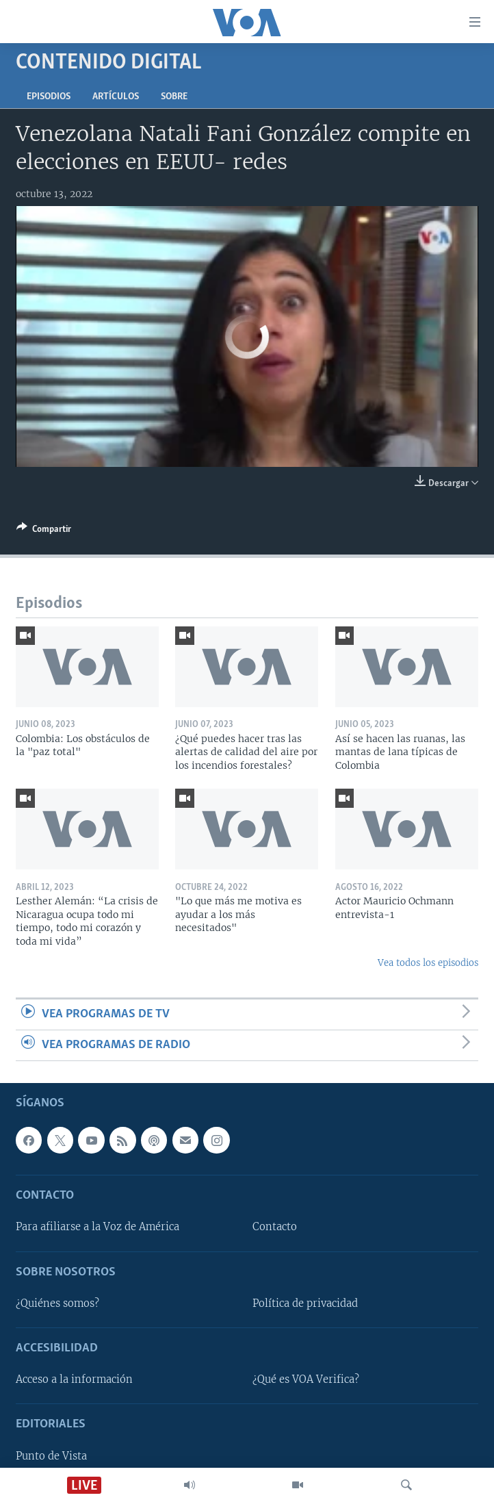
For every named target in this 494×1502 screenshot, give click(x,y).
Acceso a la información (74, 1379)
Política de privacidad (305, 1303)
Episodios (48, 97)
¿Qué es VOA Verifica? (305, 1379)
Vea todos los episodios (428, 963)
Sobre (174, 97)
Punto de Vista (51, 1456)
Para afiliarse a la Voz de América (97, 1227)
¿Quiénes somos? (57, 1303)
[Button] (43, 531)
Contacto (274, 1227)
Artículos (115, 97)
